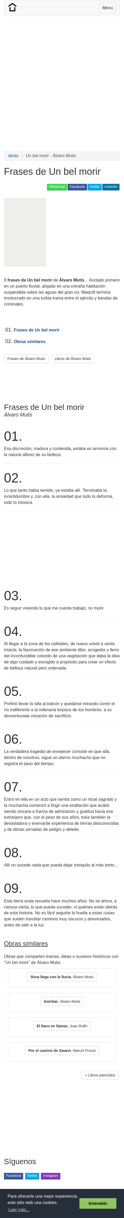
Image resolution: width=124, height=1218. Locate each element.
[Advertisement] (62, 83)
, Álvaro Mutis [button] (62, 977)
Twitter (95, 187)
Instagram (50, 1176)
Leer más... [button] (19, 1209)
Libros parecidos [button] (101, 1075)
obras (13, 155)
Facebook (77, 187)
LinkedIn (110, 187)
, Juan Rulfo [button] (62, 1026)
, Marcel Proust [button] (62, 1050)
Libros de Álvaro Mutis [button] (73, 359)
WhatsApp (57, 187)
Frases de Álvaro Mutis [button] (26, 359)
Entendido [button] (98, 1203)
